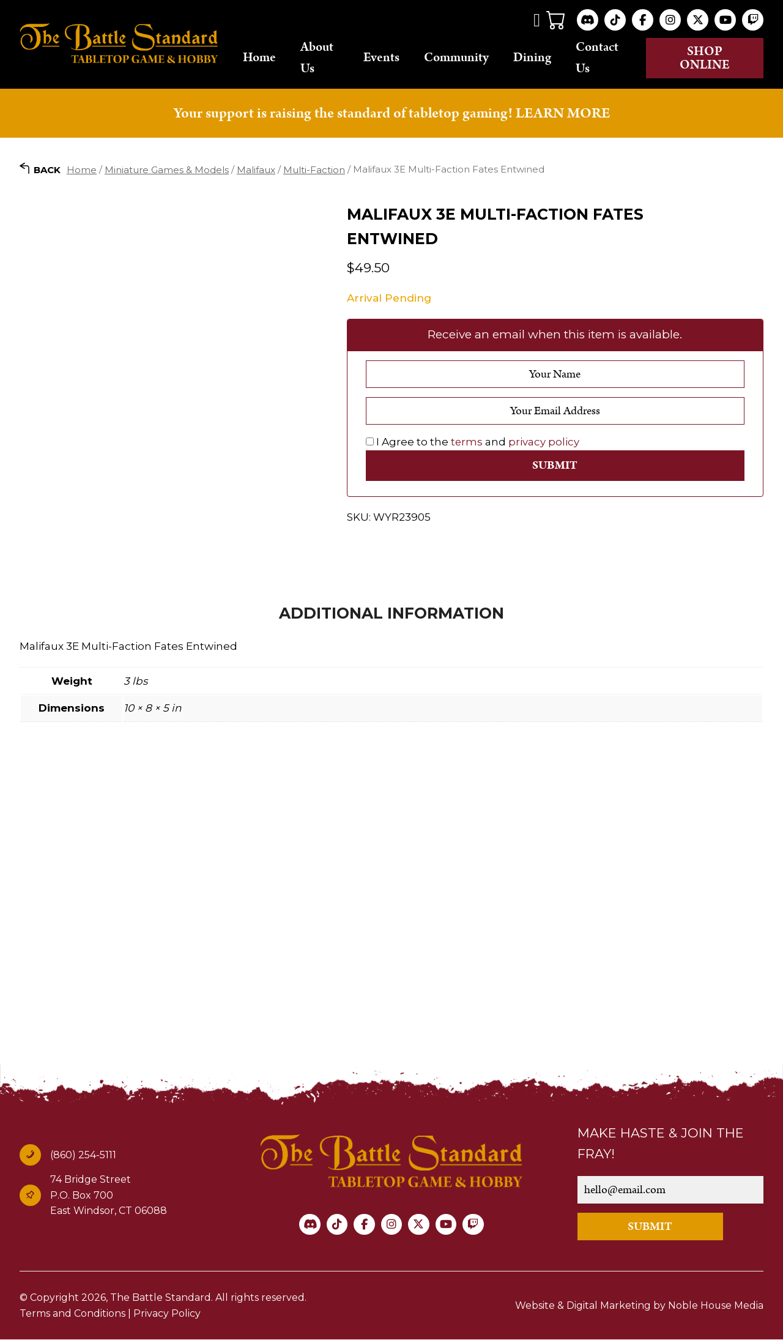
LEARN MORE (563, 113)
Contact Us (601, 58)
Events (386, 58)
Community (460, 58)
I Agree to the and (473, 442)
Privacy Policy (167, 1314)
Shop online (706, 58)
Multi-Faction (314, 170)
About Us (322, 58)
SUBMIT (651, 1227)
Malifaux (256, 170)
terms (467, 442)
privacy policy (544, 442)
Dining (536, 58)
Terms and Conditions (72, 1314)
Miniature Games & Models (167, 170)
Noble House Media (715, 1306)
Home (264, 58)
